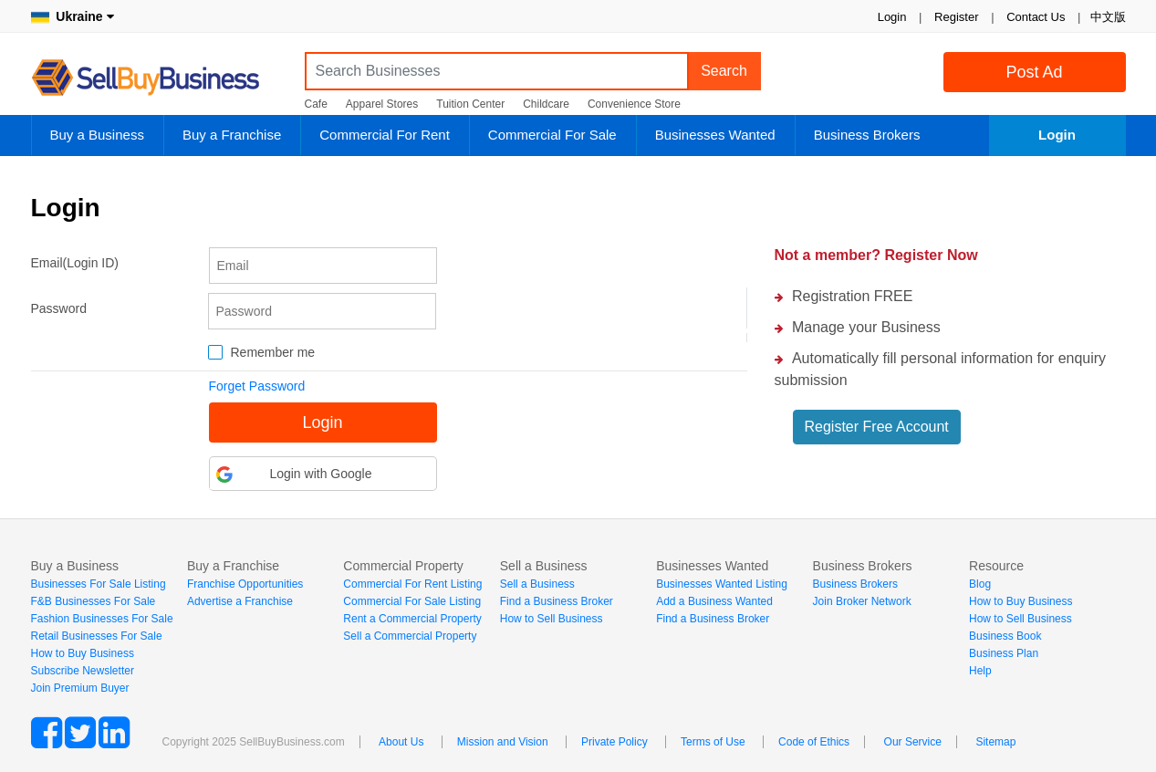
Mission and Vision (502, 741)
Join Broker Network (862, 601)
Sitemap (995, 741)
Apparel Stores (382, 104)
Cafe (316, 104)
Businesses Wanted (715, 134)
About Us (401, 741)
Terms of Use (713, 741)
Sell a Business (537, 584)
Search (724, 70)
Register (956, 17)
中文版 (1108, 17)
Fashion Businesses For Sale (102, 618)
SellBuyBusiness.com (158, 78)
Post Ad (1033, 72)
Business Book (1005, 636)
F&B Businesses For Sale (93, 601)
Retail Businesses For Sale (96, 636)
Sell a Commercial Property (409, 636)
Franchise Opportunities (245, 584)
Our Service (913, 741)
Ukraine (72, 16)
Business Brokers (867, 134)
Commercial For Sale (552, 134)
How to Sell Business (551, 618)
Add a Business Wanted (714, 601)
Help (980, 670)
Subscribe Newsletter (82, 670)
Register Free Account (877, 426)
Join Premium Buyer (80, 688)
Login (892, 17)
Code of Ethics (813, 741)
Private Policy (614, 741)
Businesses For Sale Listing (98, 584)
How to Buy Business (82, 653)
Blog (980, 584)
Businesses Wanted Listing (721, 584)
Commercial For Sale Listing (412, 601)
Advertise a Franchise (240, 601)
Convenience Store (634, 104)
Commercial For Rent (384, 134)
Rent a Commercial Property (412, 618)
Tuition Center (470, 104)
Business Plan (1003, 653)
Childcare (546, 104)
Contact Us (1035, 17)
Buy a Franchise (231, 134)
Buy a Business (97, 134)
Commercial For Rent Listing (412, 584)
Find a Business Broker (556, 601)
